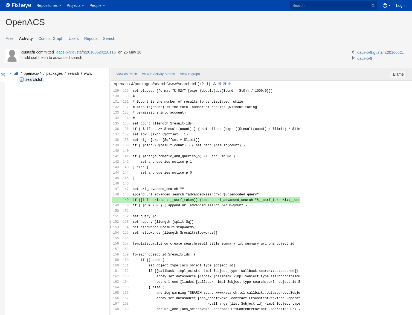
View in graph (190, 74)
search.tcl (33, 79)
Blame (398, 74)
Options (2, 75)
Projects (74, 5)
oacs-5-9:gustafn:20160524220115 (86, 52)
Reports (91, 38)
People (95, 5)
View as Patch (126, 74)
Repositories (47, 5)
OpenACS (25, 22)
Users (74, 38)
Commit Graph (50, 38)
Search (109, 38)
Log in (401, 5)
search (73, 73)
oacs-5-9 (364, 58)
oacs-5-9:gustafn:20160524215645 (382, 52)
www (87, 73)
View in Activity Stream (158, 74)
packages (54, 73)
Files (9, 38)
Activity (26, 38)
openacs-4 (32, 73)
